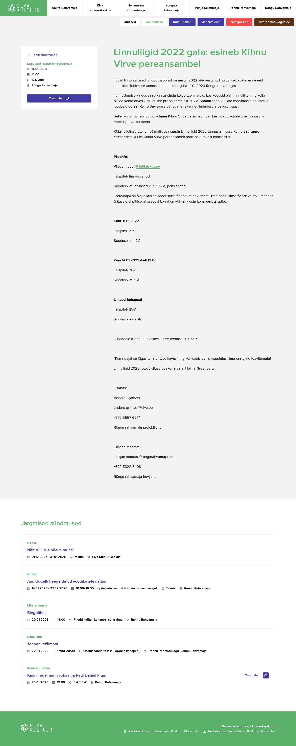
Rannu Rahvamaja (243, 8)
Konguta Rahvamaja (171, 8)
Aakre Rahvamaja (64, 8)
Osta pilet (56, 98)
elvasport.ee (239, 22)
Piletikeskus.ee (148, 166)
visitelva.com (211, 22)
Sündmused (154, 22)
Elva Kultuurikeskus (100, 8)
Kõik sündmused (45, 55)
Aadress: (163, 731)
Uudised (130, 22)
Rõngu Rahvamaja (278, 8)
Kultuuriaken (182, 22)
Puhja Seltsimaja (207, 8)
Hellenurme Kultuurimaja (136, 8)
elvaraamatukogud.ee (274, 22)
